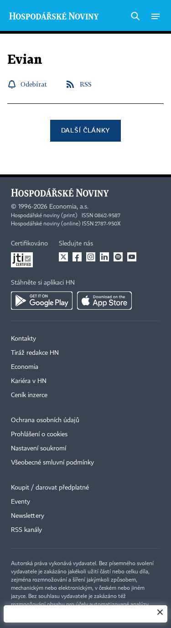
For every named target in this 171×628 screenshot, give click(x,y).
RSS (86, 84)
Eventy (20, 502)
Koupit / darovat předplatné (50, 488)
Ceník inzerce (29, 395)
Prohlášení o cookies (39, 434)
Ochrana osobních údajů (45, 420)
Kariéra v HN (29, 381)
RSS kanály (26, 530)
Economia (24, 367)
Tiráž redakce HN (35, 353)
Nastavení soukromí (38, 448)
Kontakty (23, 339)
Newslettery (27, 516)
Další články (85, 130)
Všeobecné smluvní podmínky (52, 463)
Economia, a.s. (68, 207)
